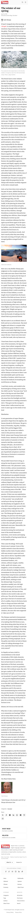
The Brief (9, 809)
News (5, 878)
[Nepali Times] (5, 847)
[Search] (22, 2)
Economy (6, 887)
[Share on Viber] (24, 815)
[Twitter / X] (9, 871)
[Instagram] (15, 871)
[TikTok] (22, 871)
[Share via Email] (2, 818)
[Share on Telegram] (20, 815)
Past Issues (20, 898)
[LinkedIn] (19, 871)
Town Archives (21, 900)
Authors (5, 900)
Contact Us (19, 862)
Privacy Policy (10, 912)
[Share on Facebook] (6, 815)
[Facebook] (5, 871)
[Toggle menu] (25, 2)
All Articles (19, 895)
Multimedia (20, 878)
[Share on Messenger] (9, 815)
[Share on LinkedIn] (13, 815)
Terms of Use (18, 912)
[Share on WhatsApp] (17, 815)
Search (18, 903)
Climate (5, 884)
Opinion (20, 881)
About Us (9, 862)
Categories (6, 895)
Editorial (6, 881)
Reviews (20, 884)
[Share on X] (2, 815)
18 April (3, 26)
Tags (4, 898)
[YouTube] (12, 871)
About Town (21, 887)
